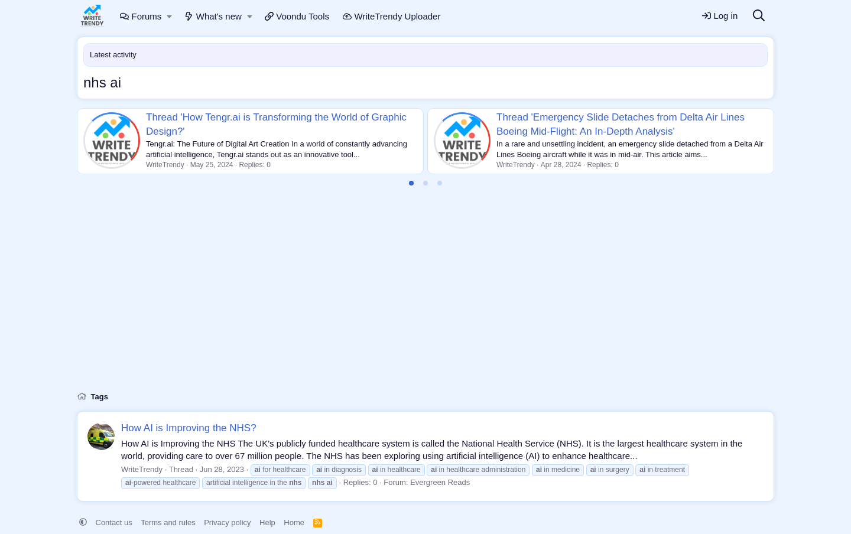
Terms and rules (168, 522)
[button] (170, 16)
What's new (213, 16)
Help (267, 522)
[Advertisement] (425, 296)
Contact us (114, 522)
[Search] (758, 16)
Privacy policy (227, 522)
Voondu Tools (297, 16)
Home (294, 522)
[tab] (411, 183)
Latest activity (113, 54)
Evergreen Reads (440, 482)
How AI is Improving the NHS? (188, 428)
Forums (140, 16)
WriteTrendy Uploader (391, 16)
